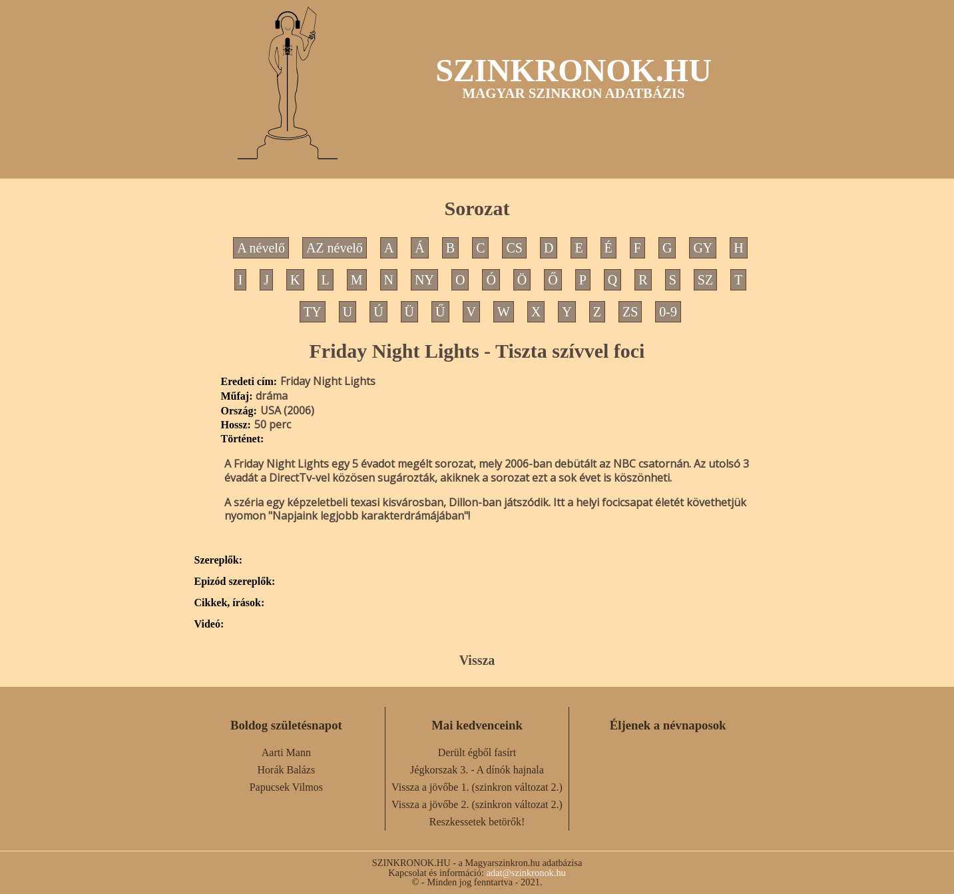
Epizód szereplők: (235, 581)
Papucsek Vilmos (286, 787)
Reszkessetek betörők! (477, 821)
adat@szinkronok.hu (526, 872)
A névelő (261, 247)
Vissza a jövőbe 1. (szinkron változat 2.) (477, 787)
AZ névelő (334, 247)
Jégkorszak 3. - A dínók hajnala (477, 769)
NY (424, 279)
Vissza (477, 660)
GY (702, 247)
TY (313, 311)
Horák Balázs (287, 769)
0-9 (668, 311)
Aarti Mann (286, 752)
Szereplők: (218, 560)
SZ (705, 279)
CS (514, 247)
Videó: (209, 624)
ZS (630, 311)
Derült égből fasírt (477, 752)
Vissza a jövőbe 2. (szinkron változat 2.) (477, 804)
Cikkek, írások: (229, 603)
